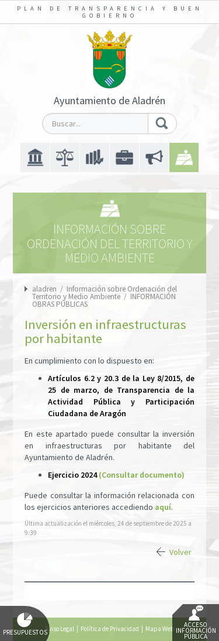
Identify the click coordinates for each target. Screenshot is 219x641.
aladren (44, 289)
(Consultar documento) (142, 474)
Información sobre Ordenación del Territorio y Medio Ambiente (104, 292)
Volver (180, 552)
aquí (163, 507)
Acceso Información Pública (196, 622)
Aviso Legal (59, 629)
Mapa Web (159, 629)
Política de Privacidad (110, 629)
